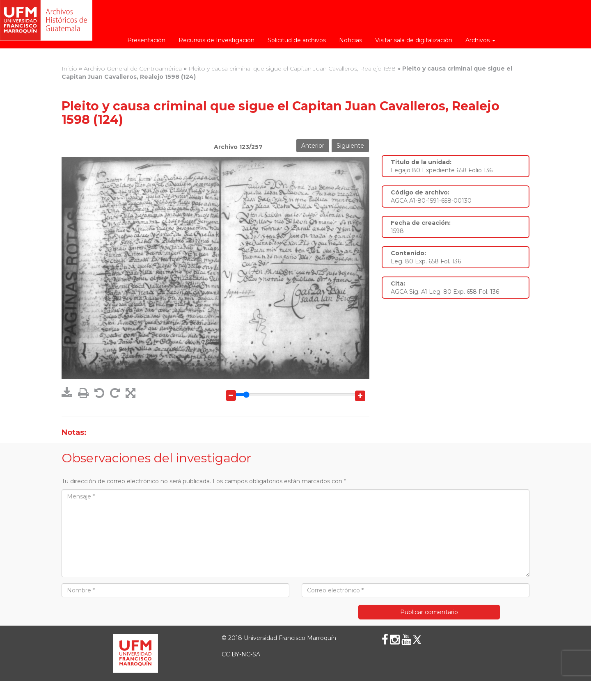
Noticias (350, 40)
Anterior (312, 145)
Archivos (480, 40)
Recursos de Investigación (216, 40)
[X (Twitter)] (417, 639)
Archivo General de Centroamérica (133, 68)
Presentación (146, 40)
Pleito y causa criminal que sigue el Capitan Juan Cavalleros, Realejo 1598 (292, 68)
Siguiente (350, 145)
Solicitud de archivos (297, 40)
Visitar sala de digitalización (413, 40)
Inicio (69, 68)
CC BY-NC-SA (241, 654)
